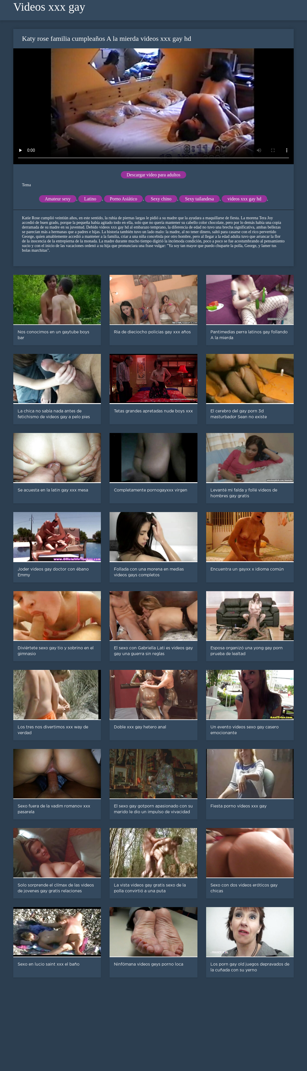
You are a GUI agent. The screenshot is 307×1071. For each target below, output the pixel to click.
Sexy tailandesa (199, 198)
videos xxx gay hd (244, 198)
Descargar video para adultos (153, 174)
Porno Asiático (123, 198)
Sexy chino (161, 198)
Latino (90, 198)
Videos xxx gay (49, 6)
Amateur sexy (58, 198)
